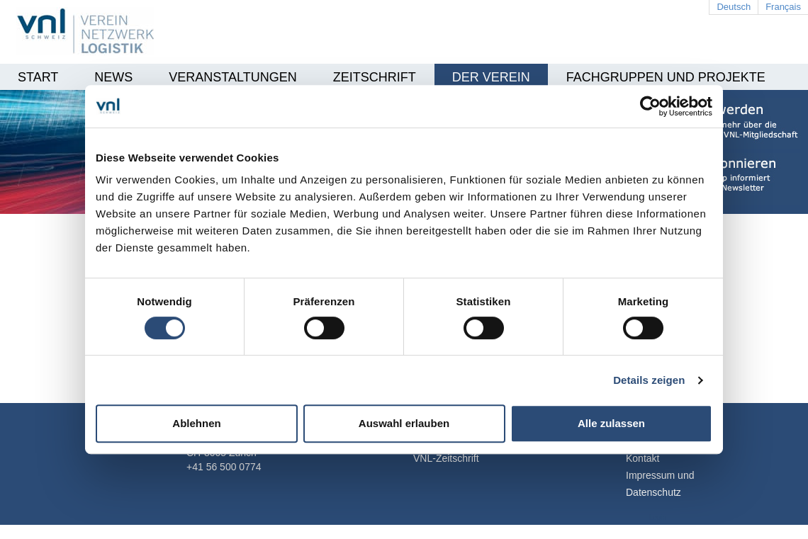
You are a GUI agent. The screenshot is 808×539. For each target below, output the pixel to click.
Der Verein (491, 77)
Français (783, 6)
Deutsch (734, 6)
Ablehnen (196, 423)
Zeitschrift (374, 77)
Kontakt (642, 458)
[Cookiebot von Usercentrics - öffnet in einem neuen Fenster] (650, 106)
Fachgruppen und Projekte (665, 77)
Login (657, 517)
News (113, 77)
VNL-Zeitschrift (446, 458)
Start (38, 77)
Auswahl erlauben (404, 423)
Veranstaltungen (232, 77)
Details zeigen (649, 380)
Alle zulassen (611, 423)
